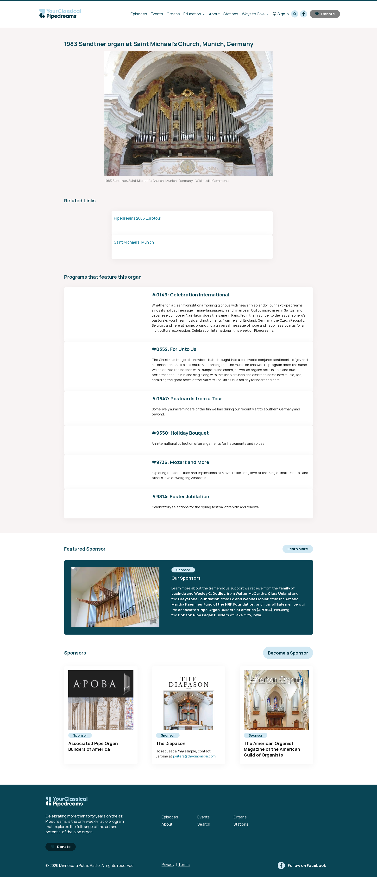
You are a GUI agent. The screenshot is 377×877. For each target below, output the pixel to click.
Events (157, 14)
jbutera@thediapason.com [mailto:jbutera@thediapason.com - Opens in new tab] (194, 756)
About (214, 14)
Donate (325, 13)
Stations (230, 14)
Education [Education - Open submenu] (192, 14)
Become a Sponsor (288, 653)
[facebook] (303, 14)
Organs (173, 14)
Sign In (281, 14)
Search (203, 824)
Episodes (139, 14)
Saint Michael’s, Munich (134, 242)
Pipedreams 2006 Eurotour (137, 218)
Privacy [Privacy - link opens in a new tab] (168, 864)
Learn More (298, 548)
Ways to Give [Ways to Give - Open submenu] (253, 14)
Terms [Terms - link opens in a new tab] (184, 864)
